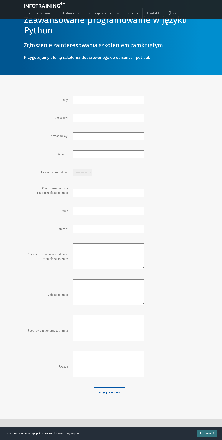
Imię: (64, 100)
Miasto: (63, 154)
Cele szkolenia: (58, 295)
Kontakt (153, 13)
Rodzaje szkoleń (101, 13)
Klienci (133, 13)
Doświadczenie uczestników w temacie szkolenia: (47, 257)
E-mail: (63, 211)
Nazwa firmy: (59, 136)
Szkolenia (67, 13)
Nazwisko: (61, 118)
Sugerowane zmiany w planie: (48, 330)
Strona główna (39, 13)
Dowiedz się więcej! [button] (67, 433)
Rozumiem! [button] (207, 433)
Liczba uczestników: (54, 172)
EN (172, 13)
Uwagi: (63, 366)
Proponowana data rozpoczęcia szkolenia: (52, 191)
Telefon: (62, 229)
